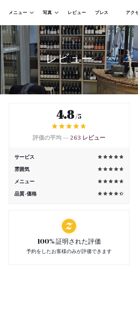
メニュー (21, 12)
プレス (102, 12)
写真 (51, 12)
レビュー (77, 12)
